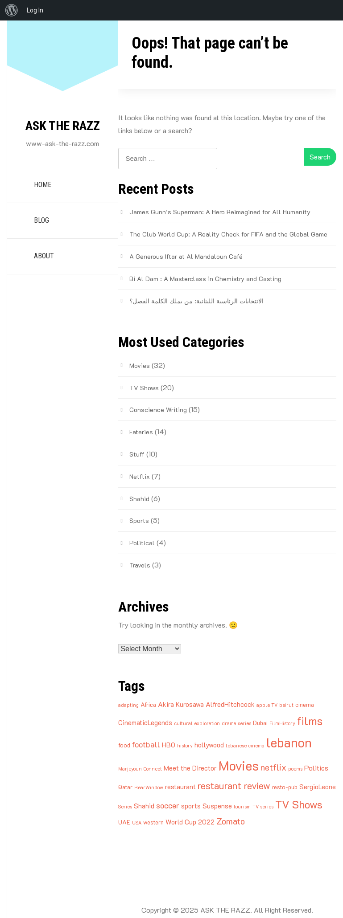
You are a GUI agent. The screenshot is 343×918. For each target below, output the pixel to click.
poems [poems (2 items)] (295, 769)
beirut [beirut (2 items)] (286, 705)
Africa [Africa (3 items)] (148, 704)
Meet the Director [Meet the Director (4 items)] (190, 767)
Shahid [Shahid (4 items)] (144, 805)
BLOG (41, 220)
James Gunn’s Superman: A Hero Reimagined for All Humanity (219, 212)
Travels (139, 565)
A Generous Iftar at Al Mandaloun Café (186, 256)
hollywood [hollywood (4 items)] (209, 744)
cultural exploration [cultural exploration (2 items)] (197, 723)
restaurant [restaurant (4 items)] (180, 786)
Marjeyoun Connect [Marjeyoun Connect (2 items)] (140, 769)
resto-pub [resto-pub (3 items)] (285, 787)
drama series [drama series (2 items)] (236, 723)
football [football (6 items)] (146, 744)
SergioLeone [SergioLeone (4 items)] (317, 786)
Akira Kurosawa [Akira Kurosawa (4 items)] (181, 704)
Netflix (139, 476)
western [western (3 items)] (153, 822)
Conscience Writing (158, 409)
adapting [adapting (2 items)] (128, 705)
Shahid (139, 498)
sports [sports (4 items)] (191, 805)
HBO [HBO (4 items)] (168, 744)
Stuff (137, 454)
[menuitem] (11, 10)
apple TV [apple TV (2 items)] (266, 705)
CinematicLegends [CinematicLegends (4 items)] (145, 722)
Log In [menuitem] (35, 10)
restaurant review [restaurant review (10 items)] (234, 785)
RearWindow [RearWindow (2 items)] (148, 787)
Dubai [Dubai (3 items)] (260, 722)
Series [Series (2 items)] (125, 807)
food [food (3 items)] (124, 745)
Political (142, 543)
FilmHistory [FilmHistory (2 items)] (282, 723)
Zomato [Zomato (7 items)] (230, 821)
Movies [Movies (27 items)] (239, 765)
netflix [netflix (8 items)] (273, 767)
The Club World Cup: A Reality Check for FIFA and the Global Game (228, 234)
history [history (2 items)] (185, 746)
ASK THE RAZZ (62, 125)
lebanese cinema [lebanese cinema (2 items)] (245, 746)
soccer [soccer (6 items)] (167, 805)
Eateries (141, 432)
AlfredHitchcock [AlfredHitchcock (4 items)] (230, 704)
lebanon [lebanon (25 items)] (289, 742)
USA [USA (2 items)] (136, 823)
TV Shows (144, 388)
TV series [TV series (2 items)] (262, 807)
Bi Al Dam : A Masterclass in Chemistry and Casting (205, 278)
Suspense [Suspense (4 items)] (217, 805)
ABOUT (44, 256)
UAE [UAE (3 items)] (124, 822)
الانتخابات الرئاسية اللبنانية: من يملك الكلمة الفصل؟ (196, 301)
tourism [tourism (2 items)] (242, 807)
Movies (139, 365)
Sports (139, 520)
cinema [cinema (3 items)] (304, 704)
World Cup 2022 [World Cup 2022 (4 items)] (190, 821)
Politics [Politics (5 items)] (316, 767)
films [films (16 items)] (309, 721)
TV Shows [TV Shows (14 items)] (298, 804)
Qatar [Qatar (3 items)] (125, 787)
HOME (42, 184)
